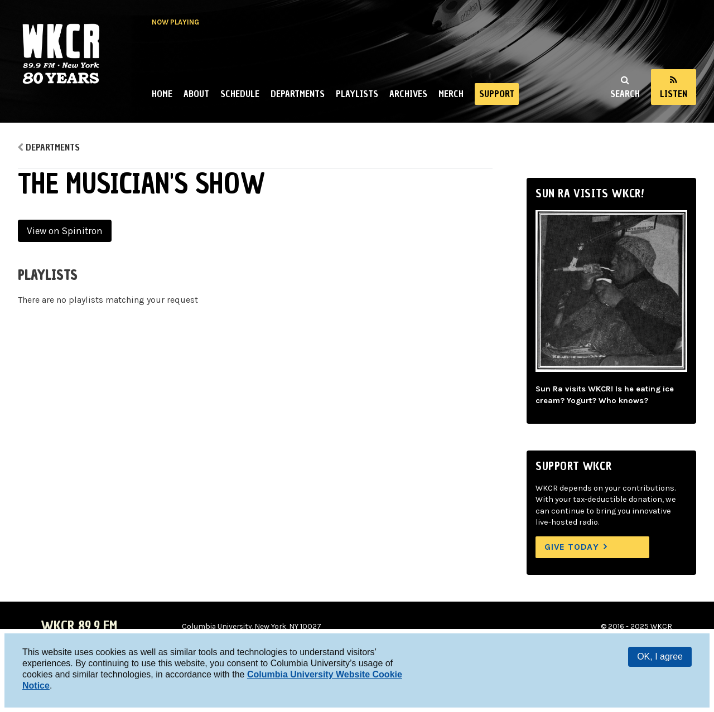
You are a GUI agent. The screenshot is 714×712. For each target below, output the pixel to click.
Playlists (357, 94)
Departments (298, 94)
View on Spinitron (65, 230)
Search (625, 94)
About (196, 94)
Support (496, 94)
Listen (673, 94)
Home (162, 94)
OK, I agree (660, 656)
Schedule (239, 94)
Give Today (571, 546)
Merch (451, 94)
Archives (408, 94)
